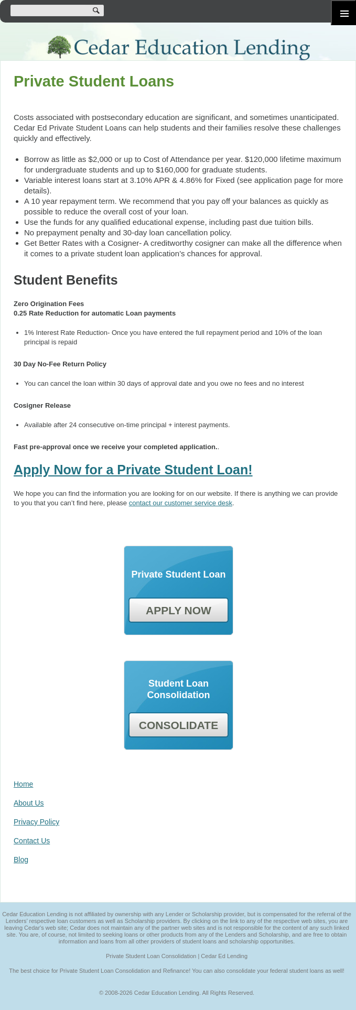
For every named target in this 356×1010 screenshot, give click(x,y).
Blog (21, 859)
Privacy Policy (36, 822)
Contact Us (32, 841)
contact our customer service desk (180, 503)
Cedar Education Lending (178, 48)
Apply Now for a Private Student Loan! (133, 469)
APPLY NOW (178, 610)
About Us (29, 803)
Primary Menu (343, 12)
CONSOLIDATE (178, 725)
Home (23, 784)
